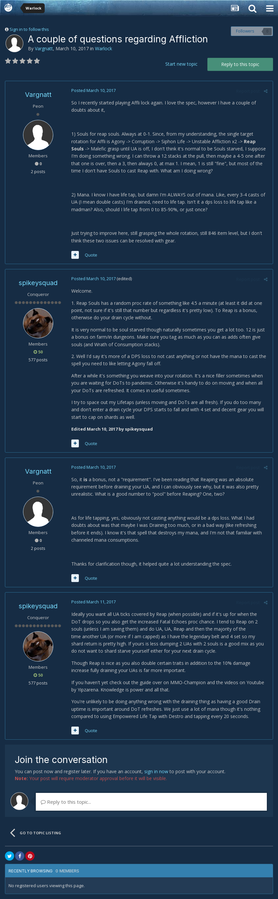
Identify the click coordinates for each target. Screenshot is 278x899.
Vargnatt (44, 48)
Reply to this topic (240, 64)
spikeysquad (38, 283)
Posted (93, 90)
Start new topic (181, 64)
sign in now (156, 771)
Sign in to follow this (29, 29)
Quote (90, 255)
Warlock (103, 48)
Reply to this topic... (66, 801)
